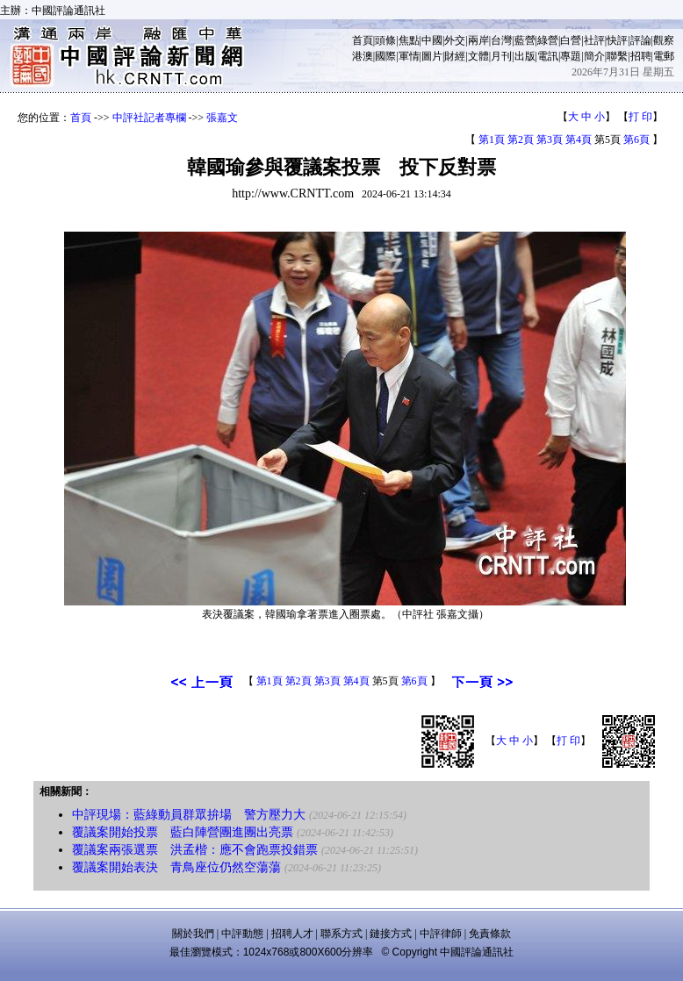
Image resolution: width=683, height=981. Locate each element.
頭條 (385, 40)
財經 (454, 56)
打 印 (640, 117)
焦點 (409, 40)
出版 (525, 56)
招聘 (640, 56)
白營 (570, 40)
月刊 (501, 56)
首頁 (362, 40)
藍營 (525, 40)
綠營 (547, 40)
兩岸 (478, 40)
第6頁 (636, 139)
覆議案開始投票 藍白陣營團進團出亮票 (182, 832)
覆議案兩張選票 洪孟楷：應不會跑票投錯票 (195, 849)
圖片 (431, 56)
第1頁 (491, 139)
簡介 (594, 56)
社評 (594, 40)
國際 (385, 56)
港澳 (362, 56)
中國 (431, 40)
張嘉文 (222, 117)
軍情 (409, 56)
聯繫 (617, 56)
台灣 (501, 40)
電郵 (663, 56)
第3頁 (549, 139)
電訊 (547, 56)
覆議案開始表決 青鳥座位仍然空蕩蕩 (176, 867)
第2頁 (520, 139)
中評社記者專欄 (149, 117)
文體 (478, 56)
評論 (640, 40)
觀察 (663, 40)
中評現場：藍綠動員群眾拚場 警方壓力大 (189, 814)
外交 (454, 40)
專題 (570, 56)
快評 (617, 40)
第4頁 (578, 139)
